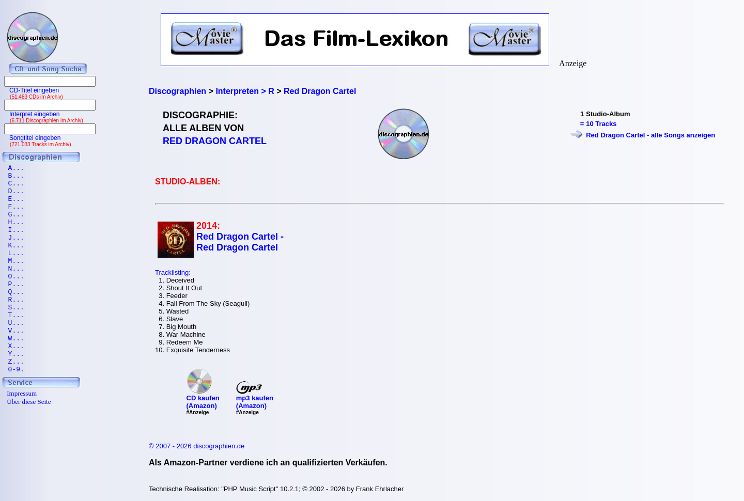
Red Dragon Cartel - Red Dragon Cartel (240, 242)
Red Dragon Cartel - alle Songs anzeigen (650, 135)
